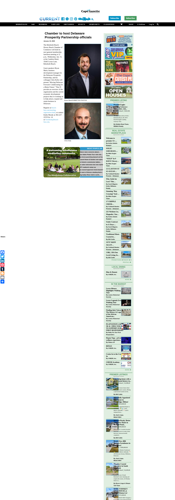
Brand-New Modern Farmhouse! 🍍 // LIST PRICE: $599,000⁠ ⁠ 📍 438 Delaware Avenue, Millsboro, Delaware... (122, 452)
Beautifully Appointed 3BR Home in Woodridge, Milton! (122, 400)
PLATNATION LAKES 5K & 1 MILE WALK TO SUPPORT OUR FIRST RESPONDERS (115, 327)
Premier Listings (118, 374)
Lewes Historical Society (112, 296)
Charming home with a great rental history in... (122, 380)
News (126, 260)
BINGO (109, 346)
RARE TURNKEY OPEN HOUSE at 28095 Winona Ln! (121, 491)
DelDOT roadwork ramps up (86, 167)
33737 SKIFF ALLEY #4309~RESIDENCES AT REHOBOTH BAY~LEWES (113, 243)
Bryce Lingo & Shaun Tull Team (122, 484)
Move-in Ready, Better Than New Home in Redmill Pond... (122, 422)
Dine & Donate (111, 272)
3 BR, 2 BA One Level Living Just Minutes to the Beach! (112, 253)
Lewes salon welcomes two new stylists (90, 164)
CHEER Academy (113, 362)
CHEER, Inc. (112, 274)
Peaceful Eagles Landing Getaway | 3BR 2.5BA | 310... (121, 107)
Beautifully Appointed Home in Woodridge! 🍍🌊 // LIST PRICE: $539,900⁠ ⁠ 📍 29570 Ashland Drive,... (122, 409)
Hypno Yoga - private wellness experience (114, 339)
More (127, 279)
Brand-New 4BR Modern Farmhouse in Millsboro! (122, 443)
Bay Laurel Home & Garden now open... (90, 159)
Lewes (115, 427)
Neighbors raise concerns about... (88, 152)
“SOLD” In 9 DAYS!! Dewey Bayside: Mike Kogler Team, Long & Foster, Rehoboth (111, 160)
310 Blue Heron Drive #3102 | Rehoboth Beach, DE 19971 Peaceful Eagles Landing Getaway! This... (121, 118)
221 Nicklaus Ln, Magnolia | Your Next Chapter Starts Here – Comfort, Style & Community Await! (112, 213)
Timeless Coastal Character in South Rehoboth (121, 466)
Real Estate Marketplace (118, 132)
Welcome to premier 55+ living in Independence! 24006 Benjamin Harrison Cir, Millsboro (112, 139)
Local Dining (118, 267)
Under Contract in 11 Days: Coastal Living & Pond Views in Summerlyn (112, 223)
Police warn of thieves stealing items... (90, 172)
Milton (116, 404)
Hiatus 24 (111, 342)
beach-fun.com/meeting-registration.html (50, 110)
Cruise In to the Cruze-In (114, 355)
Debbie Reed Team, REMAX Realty (121, 125)
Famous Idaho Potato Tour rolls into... (89, 154)
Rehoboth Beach (118, 111)
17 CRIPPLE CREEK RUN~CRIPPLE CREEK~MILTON (113, 202)
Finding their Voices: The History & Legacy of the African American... (114, 313)
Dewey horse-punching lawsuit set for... (90, 157)
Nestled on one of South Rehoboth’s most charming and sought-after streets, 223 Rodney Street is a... (122, 477)
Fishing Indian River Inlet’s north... (88, 175)
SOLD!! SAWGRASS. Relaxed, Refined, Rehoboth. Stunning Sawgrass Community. (112, 149)
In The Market (118, 284)
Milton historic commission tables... (89, 162)
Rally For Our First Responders (113, 333)
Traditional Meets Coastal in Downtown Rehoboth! (112, 235)
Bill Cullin (111, 239)
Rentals (126, 262)
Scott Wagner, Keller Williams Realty (112, 186)
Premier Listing (118, 100)
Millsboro (116, 447)
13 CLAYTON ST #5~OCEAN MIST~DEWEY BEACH (112, 170)
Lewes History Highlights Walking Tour (113, 291)
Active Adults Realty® (111, 144)
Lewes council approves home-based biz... (91, 169)
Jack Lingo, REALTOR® (119, 416)
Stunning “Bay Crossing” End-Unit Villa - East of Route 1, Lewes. (112, 192)
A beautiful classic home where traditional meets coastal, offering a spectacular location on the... (122, 389)
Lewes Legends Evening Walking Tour (115, 301)
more (127, 370)
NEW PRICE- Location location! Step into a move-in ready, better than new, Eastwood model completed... (122, 432)
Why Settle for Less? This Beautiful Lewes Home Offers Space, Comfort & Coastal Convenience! (113, 180)
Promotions (116, 260)
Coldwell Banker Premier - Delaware (112, 175)
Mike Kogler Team (111, 154)
